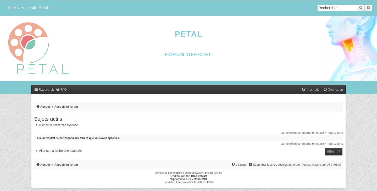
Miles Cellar (207, 182)
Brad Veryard (199, 176)
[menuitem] (61, 89)
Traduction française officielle (180, 182)
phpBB (176, 172)
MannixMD (200, 179)
